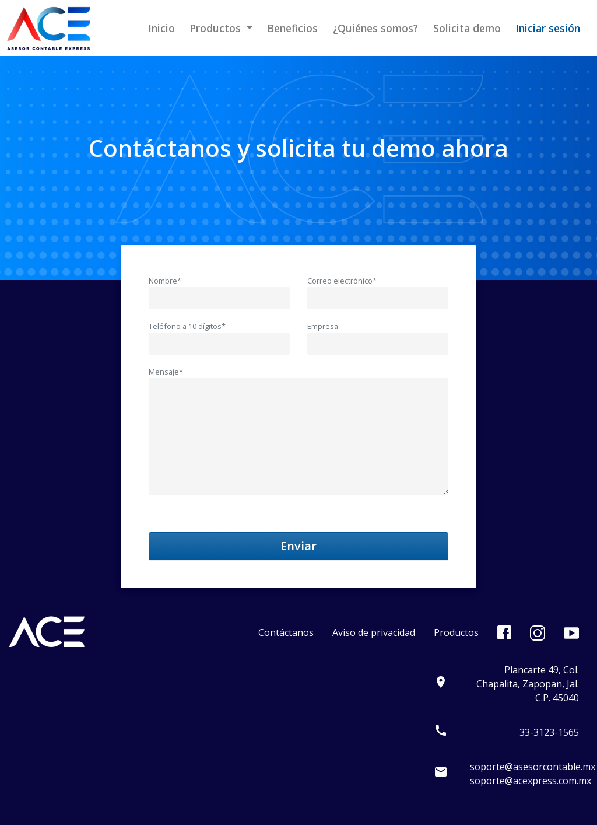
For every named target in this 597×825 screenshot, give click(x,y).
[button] (221, 28)
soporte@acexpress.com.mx (530, 780)
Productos (456, 632)
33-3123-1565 (549, 732)
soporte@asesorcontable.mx (532, 766)
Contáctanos (286, 632)
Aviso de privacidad (373, 632)
